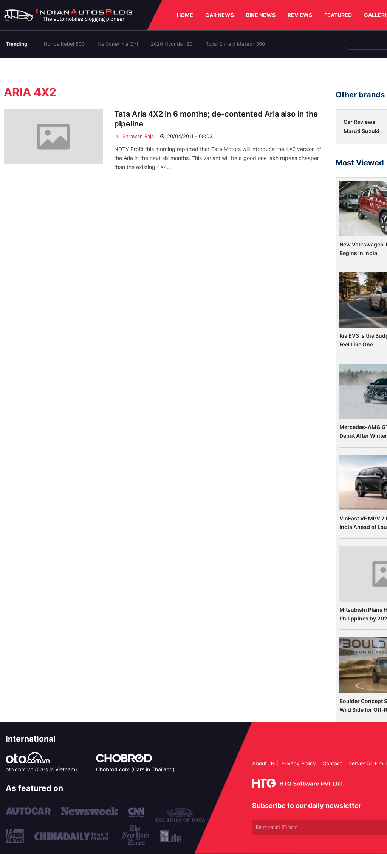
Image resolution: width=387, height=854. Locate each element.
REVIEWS (300, 15)
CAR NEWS (219, 15)
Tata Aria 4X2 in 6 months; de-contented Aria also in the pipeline (216, 118)
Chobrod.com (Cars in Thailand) (135, 769)
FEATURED (338, 15)
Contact (332, 763)
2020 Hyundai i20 (171, 44)
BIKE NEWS (261, 15)
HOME (185, 15)
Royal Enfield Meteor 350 (235, 44)
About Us (263, 763)
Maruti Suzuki (361, 131)
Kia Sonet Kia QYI (118, 44)
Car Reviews (359, 121)
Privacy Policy (298, 763)
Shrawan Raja (134, 136)
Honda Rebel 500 (64, 44)
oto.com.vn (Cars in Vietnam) (41, 769)
